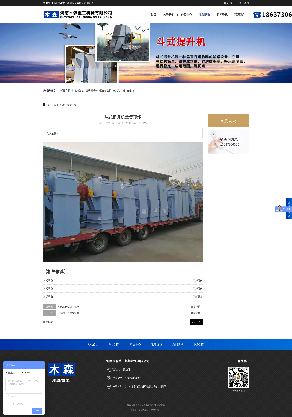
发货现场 (204, 14)
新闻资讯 (222, 14)
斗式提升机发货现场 (69, 306)
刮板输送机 (78, 90)
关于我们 (244, 3)
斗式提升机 (64, 90)
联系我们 (228, 3)
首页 (153, 14)
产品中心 (186, 14)
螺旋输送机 (105, 90)
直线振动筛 (92, 90)
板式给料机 (119, 90)
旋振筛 (130, 90)
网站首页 (92, 344)
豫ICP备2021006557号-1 (150, 410)
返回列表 (196, 322)
